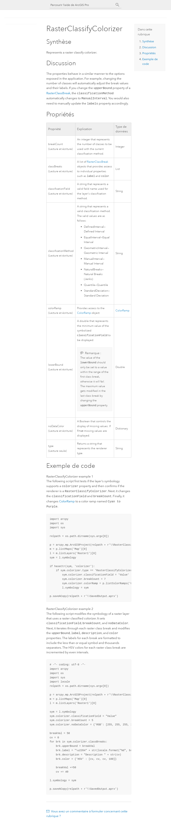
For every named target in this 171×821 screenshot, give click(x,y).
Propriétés (149, 53)
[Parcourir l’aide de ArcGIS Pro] (82, 5)
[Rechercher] (117, 5)
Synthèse (148, 41)
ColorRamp (84, 312)
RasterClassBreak (58, 93)
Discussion (149, 47)
